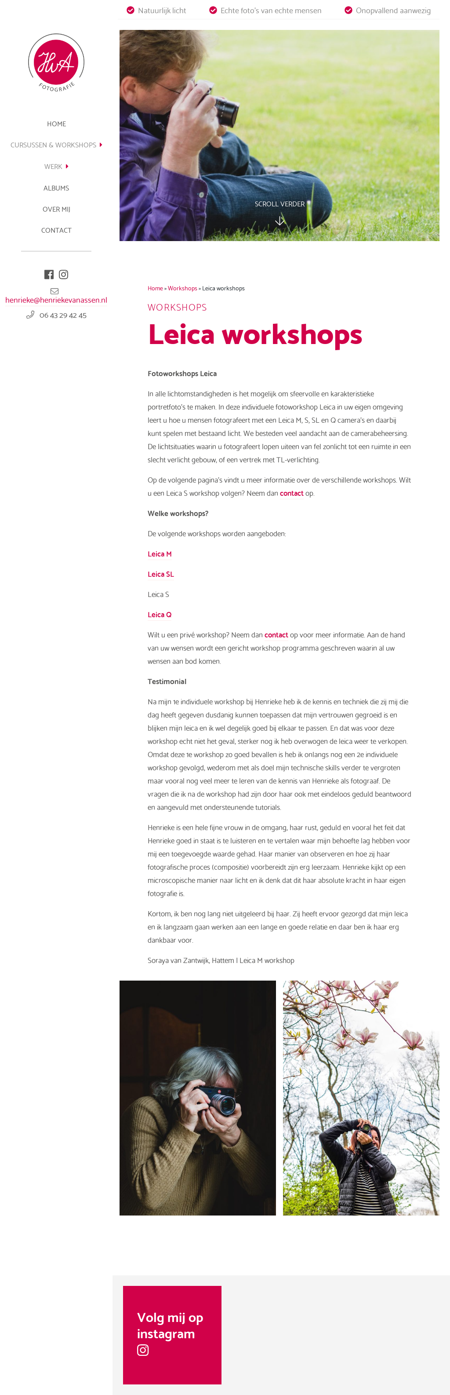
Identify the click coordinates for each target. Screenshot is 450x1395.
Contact (56, 229)
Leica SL (161, 573)
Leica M (160, 553)
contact (292, 492)
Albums (56, 187)
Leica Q (159, 614)
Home (56, 123)
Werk (56, 166)
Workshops (182, 287)
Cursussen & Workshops (56, 144)
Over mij (56, 208)
